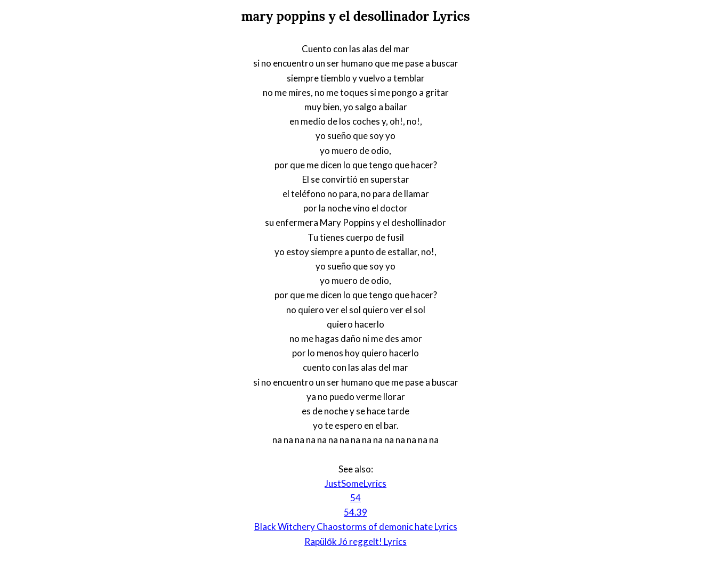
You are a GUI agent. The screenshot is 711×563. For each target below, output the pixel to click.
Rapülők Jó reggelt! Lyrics (355, 541)
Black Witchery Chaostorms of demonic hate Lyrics (355, 526)
